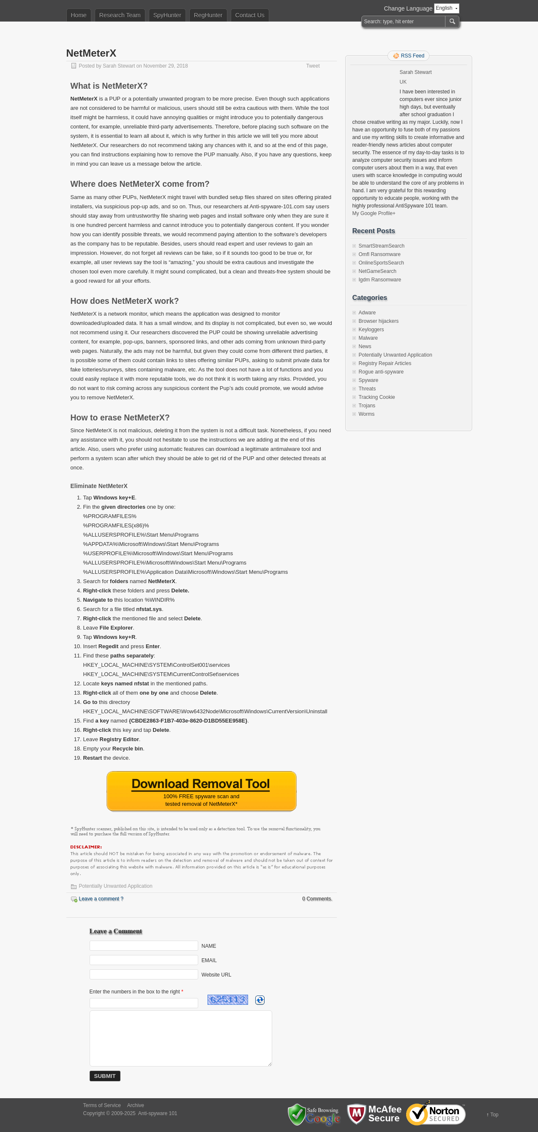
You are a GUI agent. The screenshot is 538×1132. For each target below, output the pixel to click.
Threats (367, 389)
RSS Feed (412, 56)
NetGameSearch (377, 271)
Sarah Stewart (119, 66)
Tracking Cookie (377, 397)
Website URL (216, 975)
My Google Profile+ (374, 213)
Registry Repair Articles (385, 363)
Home (79, 15)
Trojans (367, 406)
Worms (367, 414)
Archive (135, 1105)
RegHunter (208, 15)
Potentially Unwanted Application (116, 886)
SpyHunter (167, 15)
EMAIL (209, 960)
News (365, 346)
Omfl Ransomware (380, 254)
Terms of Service (102, 1105)
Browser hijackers (379, 321)
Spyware (369, 380)
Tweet (313, 66)
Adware (367, 313)
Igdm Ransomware (380, 280)
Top (494, 1115)
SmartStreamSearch (382, 246)
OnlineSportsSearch (381, 263)
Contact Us (250, 15)
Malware (368, 338)
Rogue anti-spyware (381, 372)
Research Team (120, 15)
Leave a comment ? (101, 899)
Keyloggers (371, 330)
